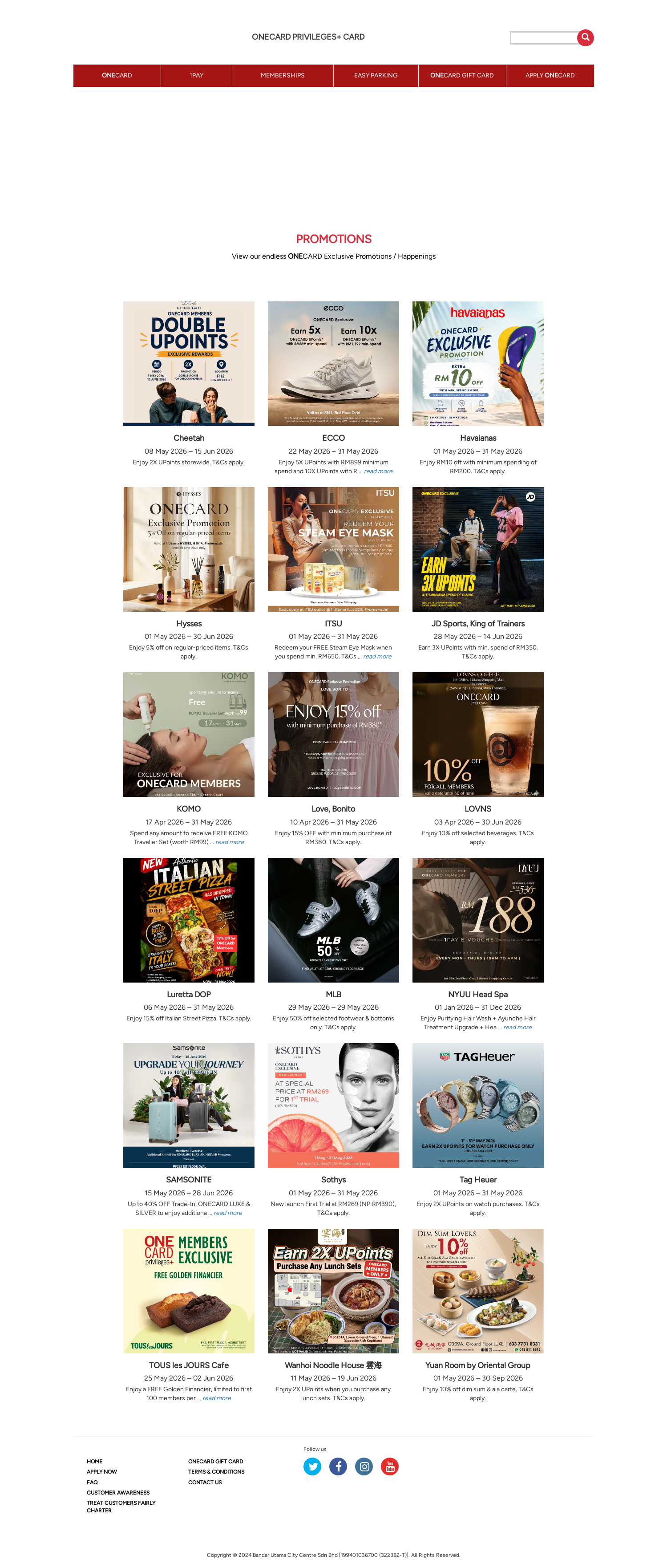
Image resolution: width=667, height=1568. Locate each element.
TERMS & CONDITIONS (216, 1472)
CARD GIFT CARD (215, 1461)
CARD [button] (117, 75)
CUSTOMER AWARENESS (118, 1493)
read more (378, 471)
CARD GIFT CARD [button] (462, 75)
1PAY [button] (196, 75)
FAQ (92, 1482)
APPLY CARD (550, 75)
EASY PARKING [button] (376, 75)
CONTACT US (205, 1482)
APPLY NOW (102, 1472)
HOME (94, 1461)
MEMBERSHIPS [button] (283, 75)
